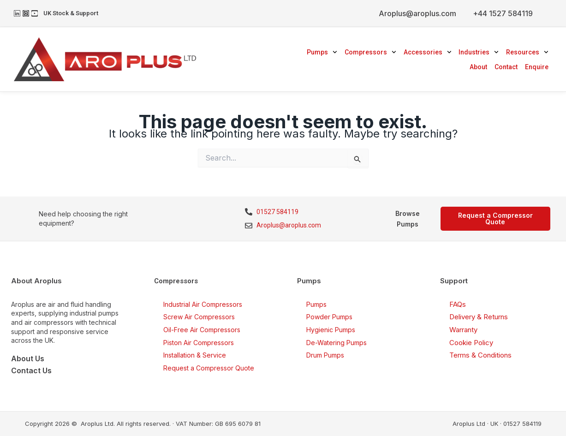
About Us (27, 358)
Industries (479, 52)
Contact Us (31, 370)
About (478, 67)
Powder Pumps (329, 317)
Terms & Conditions (480, 355)
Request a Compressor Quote (208, 368)
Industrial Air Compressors (202, 304)
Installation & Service (194, 355)
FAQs (457, 304)
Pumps (322, 52)
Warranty (463, 329)
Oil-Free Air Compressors (201, 330)
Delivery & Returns (478, 316)
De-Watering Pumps (336, 342)
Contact (506, 67)
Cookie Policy (471, 342)
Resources (527, 52)
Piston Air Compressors (198, 342)
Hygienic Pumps (330, 330)
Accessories (428, 52)
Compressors (370, 52)
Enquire (536, 67)
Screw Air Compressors (199, 317)
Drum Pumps (325, 355)
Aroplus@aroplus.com (417, 13)
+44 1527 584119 (503, 13)
